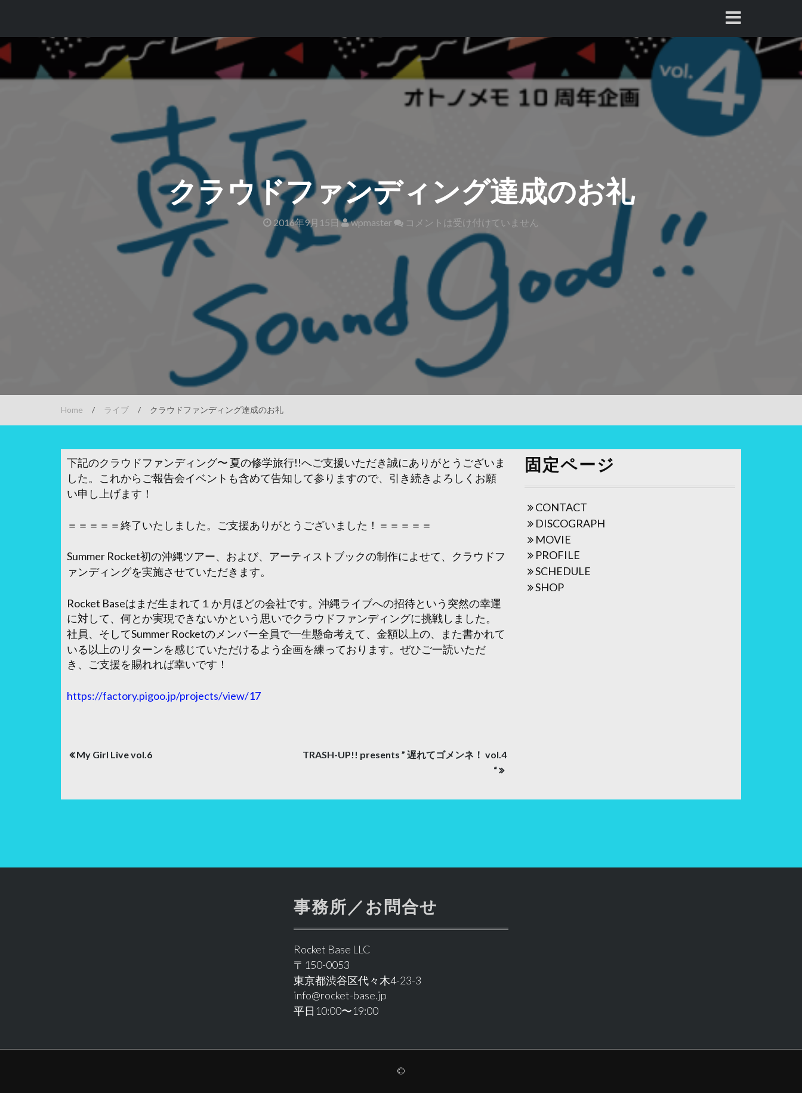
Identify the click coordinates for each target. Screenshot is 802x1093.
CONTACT (561, 507)
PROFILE (557, 554)
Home (72, 410)
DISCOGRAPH (570, 523)
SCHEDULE (563, 571)
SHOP (549, 587)
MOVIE (553, 539)
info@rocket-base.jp (340, 995)
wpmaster (366, 222)
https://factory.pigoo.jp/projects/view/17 (164, 695)
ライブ (116, 410)
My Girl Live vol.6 (114, 754)
